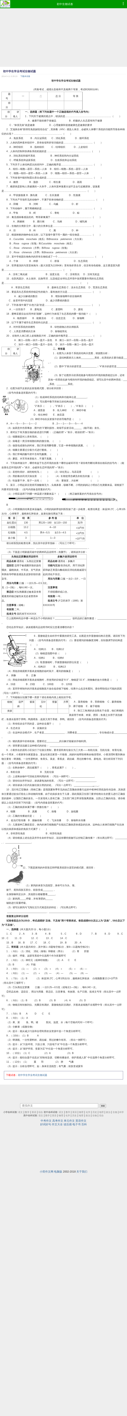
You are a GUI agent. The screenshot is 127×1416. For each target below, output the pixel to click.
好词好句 (45, 1124)
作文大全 (57, 1124)
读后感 (68, 1124)
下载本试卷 (25, 76)
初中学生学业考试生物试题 (32, 1075)
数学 (27, 1112)
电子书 (76, 1124)
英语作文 (80, 1120)
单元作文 (69, 1120)
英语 (34, 1112)
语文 (20, 1112)
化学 (88, 1112)
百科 (84, 1124)
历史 (94, 1112)
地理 (101, 1112)
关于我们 (81, 1171)
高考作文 (57, 1120)
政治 (108, 1112)
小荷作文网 (46, 1171)
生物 (115, 1112)
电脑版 (58, 1171)
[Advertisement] (47, 45)
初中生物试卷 (65, 4)
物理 (81, 1112)
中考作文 (46, 1120)
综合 (40, 1112)
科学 (121, 1112)
